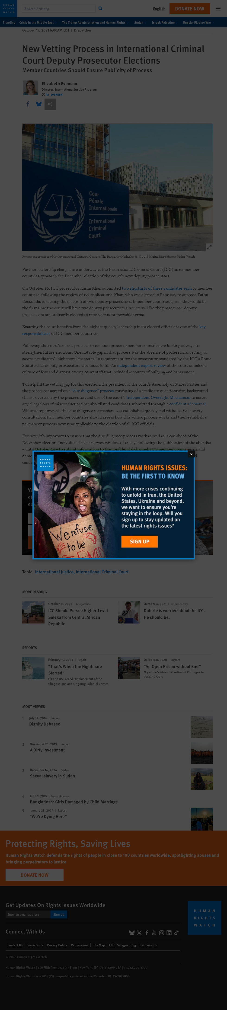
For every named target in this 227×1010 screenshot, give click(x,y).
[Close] (191, 454)
